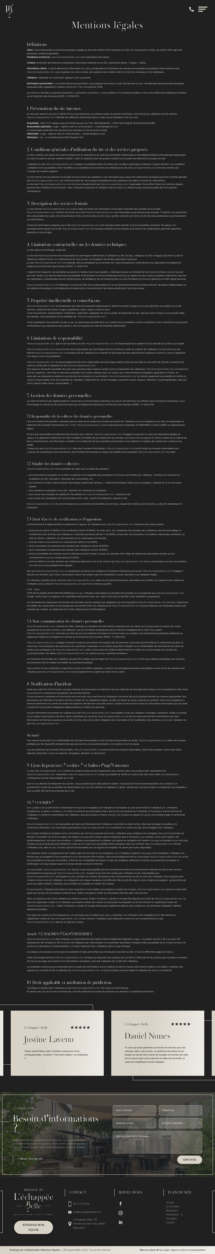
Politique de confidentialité (24, 1250)
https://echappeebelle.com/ (66, 57)
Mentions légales (50, 1250)
